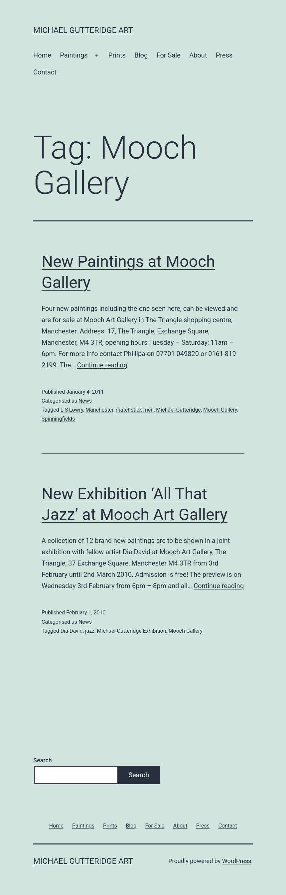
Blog (141, 55)
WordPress (236, 860)
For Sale (169, 55)
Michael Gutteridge (178, 410)
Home (42, 55)
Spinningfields (58, 419)
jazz (89, 631)
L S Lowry (72, 410)
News (85, 401)
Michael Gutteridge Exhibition (131, 631)
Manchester (99, 410)
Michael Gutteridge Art (83, 30)
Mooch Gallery (220, 410)
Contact (45, 72)
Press (224, 55)
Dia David (72, 631)
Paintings (73, 55)
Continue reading (102, 365)
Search (42, 760)
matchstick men (135, 410)
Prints (117, 55)
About (198, 55)
